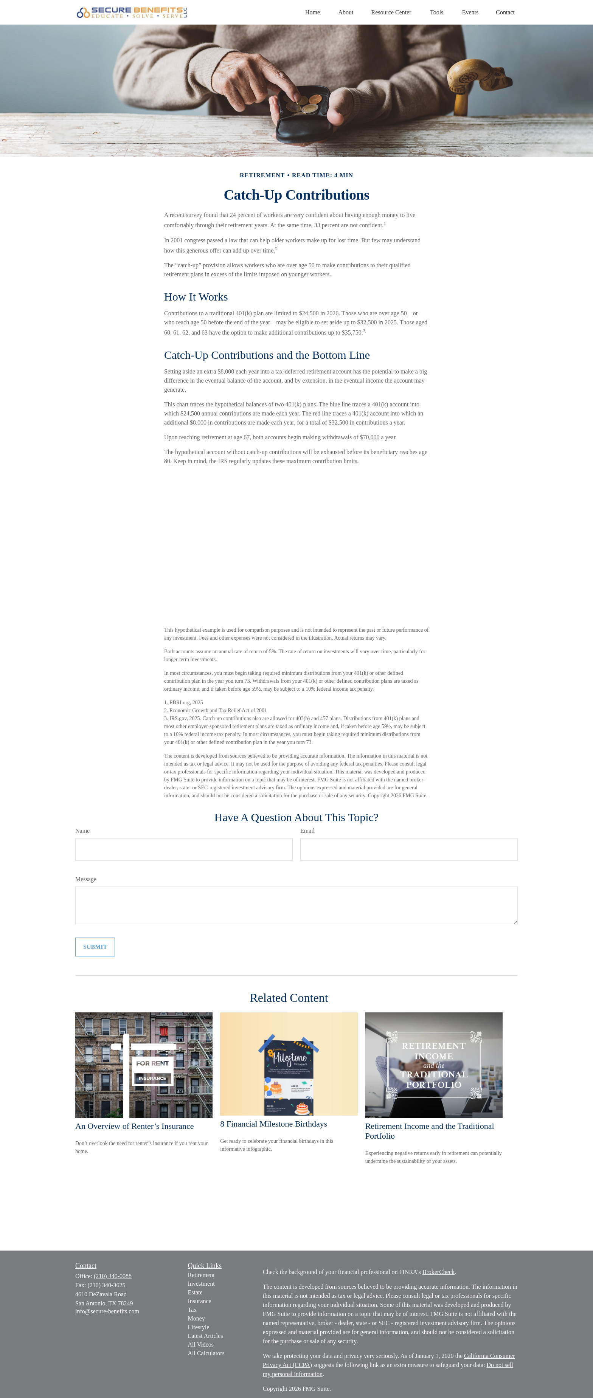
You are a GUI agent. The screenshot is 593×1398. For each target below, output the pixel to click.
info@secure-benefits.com (107, 1311)
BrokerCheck (438, 1272)
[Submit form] (95, 947)
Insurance (199, 1301)
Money (196, 1318)
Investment (201, 1283)
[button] (313, 12)
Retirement (201, 1275)
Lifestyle (199, 1327)
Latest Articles (205, 1336)
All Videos (201, 1344)
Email (307, 831)
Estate (195, 1292)
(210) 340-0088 (113, 1276)
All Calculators (206, 1353)
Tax (192, 1310)
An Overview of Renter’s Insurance (134, 1126)
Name (82, 831)
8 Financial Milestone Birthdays (273, 1123)
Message (85, 879)
